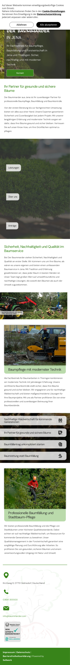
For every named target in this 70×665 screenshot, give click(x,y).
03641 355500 (10, 599)
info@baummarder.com (14, 616)
